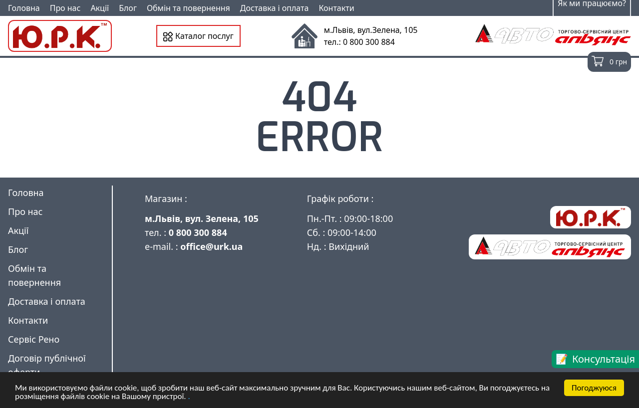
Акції (99, 7)
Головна (24, 7)
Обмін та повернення (188, 7)
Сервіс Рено (33, 339)
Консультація (603, 359)
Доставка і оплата (274, 7)
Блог (128, 7)
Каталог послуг (198, 35)
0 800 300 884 (198, 232)
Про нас (65, 7)
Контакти (336, 7)
